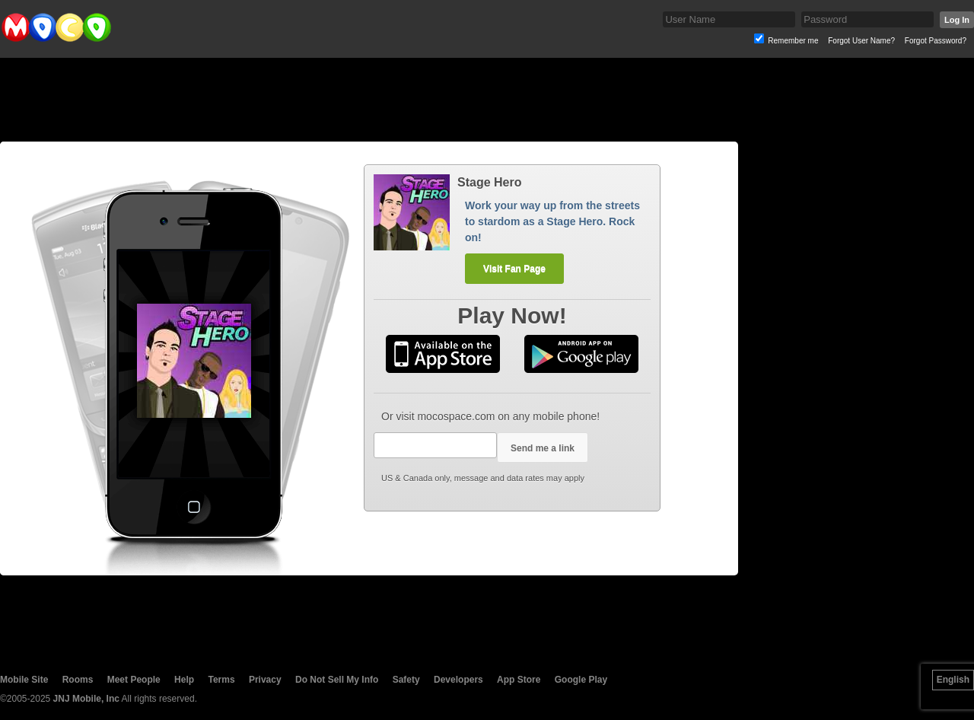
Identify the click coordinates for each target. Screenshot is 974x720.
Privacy (265, 679)
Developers (458, 679)
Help (184, 679)
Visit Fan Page (514, 268)
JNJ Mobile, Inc (86, 698)
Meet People (134, 679)
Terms (221, 679)
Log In (956, 19)
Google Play (581, 679)
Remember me (793, 41)
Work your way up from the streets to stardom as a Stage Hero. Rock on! (552, 221)
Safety (406, 679)
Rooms (78, 679)
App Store (518, 679)
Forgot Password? (935, 41)
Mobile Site (24, 679)
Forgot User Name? (861, 41)
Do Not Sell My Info (336, 679)
